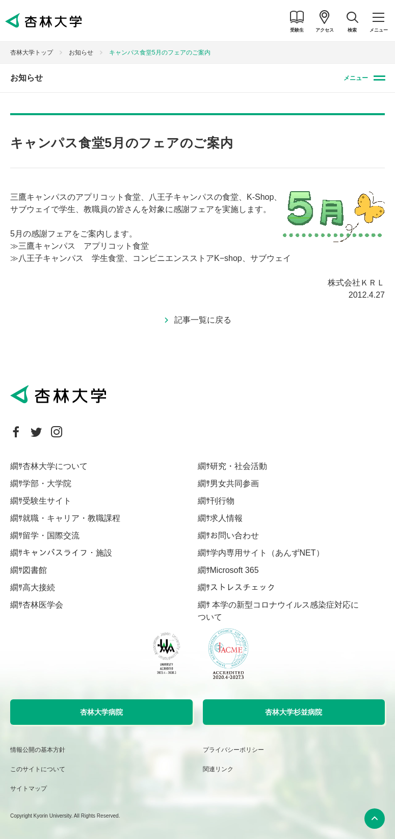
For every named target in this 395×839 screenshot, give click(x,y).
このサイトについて (37, 769)
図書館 (34, 570)
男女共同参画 (234, 483)
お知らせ (81, 52)
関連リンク (218, 769)
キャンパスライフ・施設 (67, 552)
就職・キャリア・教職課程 (71, 518)
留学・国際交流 (51, 535)
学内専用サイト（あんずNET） (267, 552)
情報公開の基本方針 (37, 749)
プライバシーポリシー (233, 749)
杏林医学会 (42, 604)
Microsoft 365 (234, 570)
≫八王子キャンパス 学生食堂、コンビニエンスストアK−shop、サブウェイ (150, 258)
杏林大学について (55, 466)
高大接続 (38, 587)
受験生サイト (46, 500)
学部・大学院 (46, 483)
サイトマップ (28, 788)
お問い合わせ (234, 535)
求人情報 (226, 518)
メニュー (356, 78)
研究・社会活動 (238, 466)
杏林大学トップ (31, 52)
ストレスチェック (242, 587)
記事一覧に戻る (202, 320)
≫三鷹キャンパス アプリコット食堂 (79, 246)
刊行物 (222, 500)
